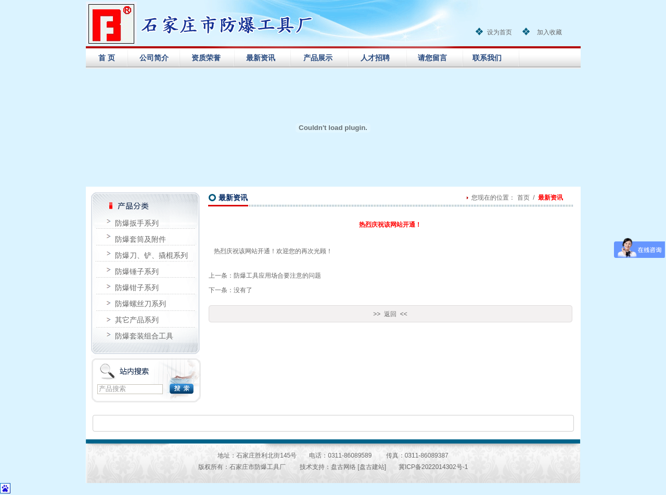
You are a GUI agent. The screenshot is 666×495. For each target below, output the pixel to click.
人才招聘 (375, 58)
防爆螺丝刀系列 (140, 303)
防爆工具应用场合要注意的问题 (277, 275)
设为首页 (499, 32)
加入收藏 (549, 32)
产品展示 (317, 58)
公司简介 (154, 58)
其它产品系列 (137, 320)
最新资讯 (260, 58)
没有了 (243, 290)
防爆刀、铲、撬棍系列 (151, 255)
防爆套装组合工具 (144, 336)
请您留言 (432, 58)
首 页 (106, 58)
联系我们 (487, 58)
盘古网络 (343, 467)
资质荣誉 (206, 58)
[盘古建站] (371, 467)
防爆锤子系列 (137, 271)
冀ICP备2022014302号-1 (433, 467)
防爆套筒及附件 (140, 239)
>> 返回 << (390, 314)
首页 (523, 197)
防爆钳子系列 (137, 287)
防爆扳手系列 (137, 223)
